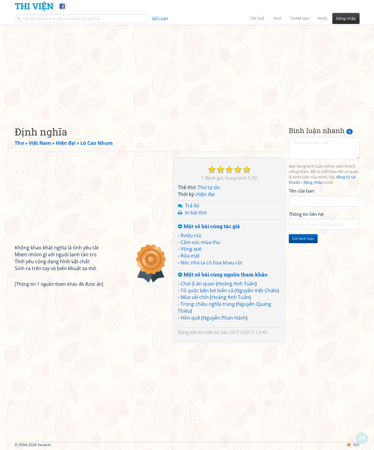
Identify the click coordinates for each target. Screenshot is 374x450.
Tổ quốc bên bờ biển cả (207, 290)
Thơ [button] (277, 18)
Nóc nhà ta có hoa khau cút (211, 262)
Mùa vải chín (195, 297)
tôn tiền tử (208, 332)
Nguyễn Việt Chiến (256, 290)
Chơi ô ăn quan (198, 283)
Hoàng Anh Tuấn (236, 283)
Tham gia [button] (299, 18)
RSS (353, 444)
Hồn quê (190, 317)
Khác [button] (323, 18)
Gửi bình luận (303, 238)
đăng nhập (313, 182)
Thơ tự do (209, 187)
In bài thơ (195, 212)
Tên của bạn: (302, 191)
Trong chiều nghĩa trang (208, 304)
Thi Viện (34, 6)
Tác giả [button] (257, 18)
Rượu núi (191, 235)
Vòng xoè (191, 249)
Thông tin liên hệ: (307, 214)
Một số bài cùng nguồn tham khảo (223, 275)
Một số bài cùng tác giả (209, 226)
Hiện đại (205, 194)
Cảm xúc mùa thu (200, 242)
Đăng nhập (346, 18)
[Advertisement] (187, 70)
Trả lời (192, 205)
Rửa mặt (190, 255)
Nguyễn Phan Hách (224, 317)
